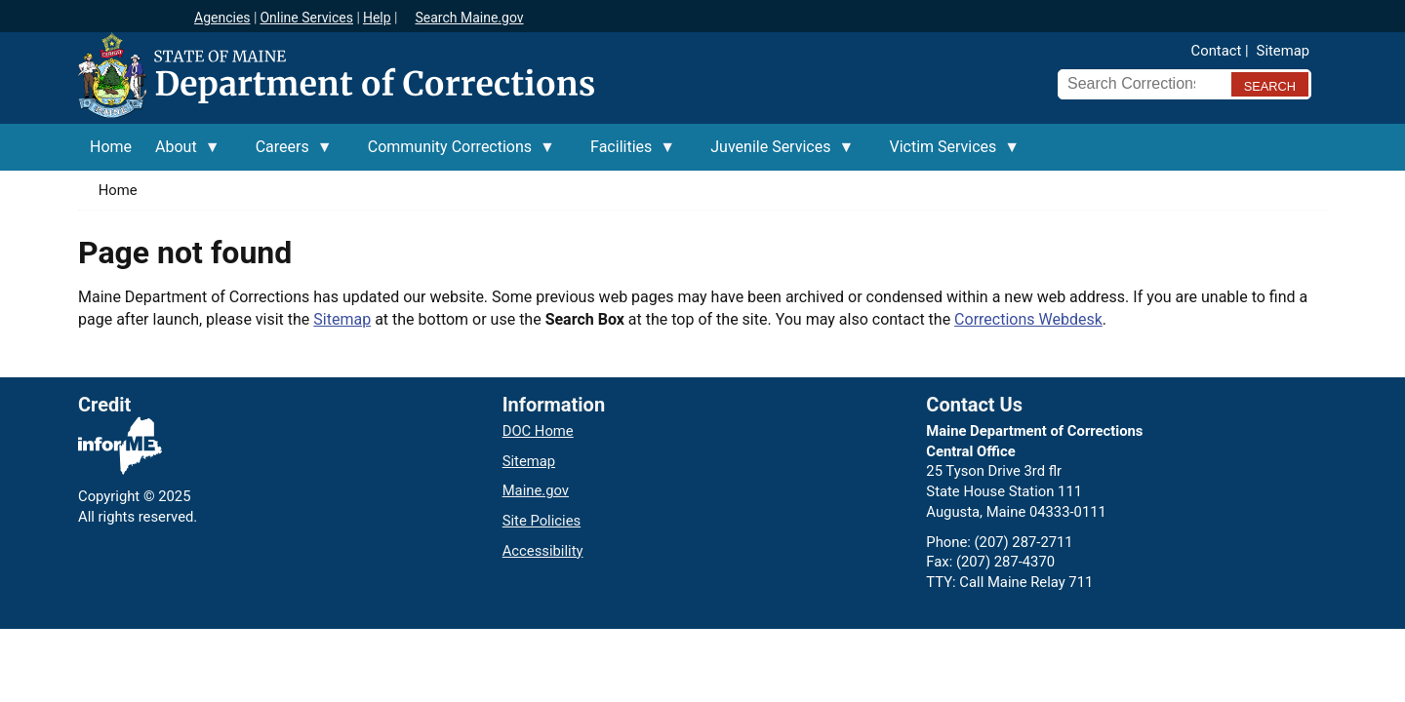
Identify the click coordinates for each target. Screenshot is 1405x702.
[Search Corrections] (1138, 84)
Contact (1216, 50)
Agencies (222, 17)
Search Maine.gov (469, 17)
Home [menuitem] (111, 146)
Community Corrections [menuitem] (455, 154)
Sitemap (1283, 50)
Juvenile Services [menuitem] (776, 154)
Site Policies (541, 520)
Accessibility (542, 551)
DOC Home (538, 431)
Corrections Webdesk (1028, 319)
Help (377, 17)
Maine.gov (535, 490)
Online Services (306, 17)
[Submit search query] (1269, 84)
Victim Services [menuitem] (948, 154)
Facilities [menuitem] (627, 154)
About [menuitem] (182, 154)
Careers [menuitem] (288, 154)
